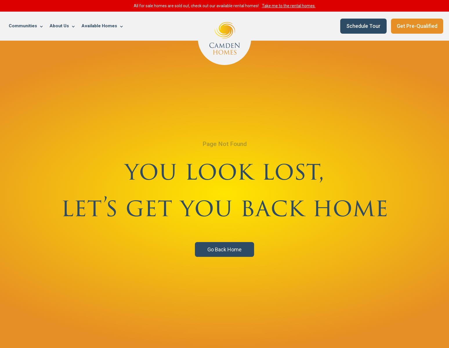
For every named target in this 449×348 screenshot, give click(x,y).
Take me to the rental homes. (289, 5)
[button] (26, 26)
